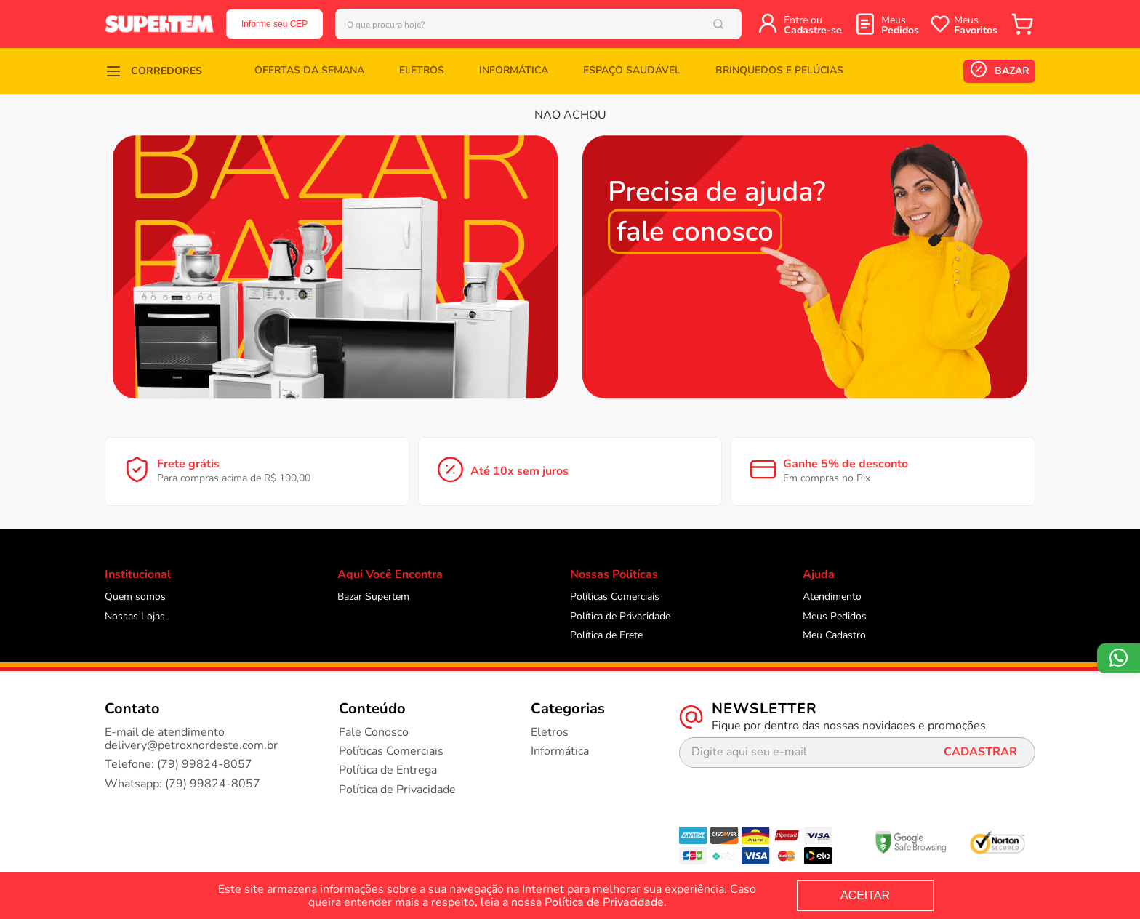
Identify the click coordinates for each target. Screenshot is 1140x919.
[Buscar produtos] (737, 24)
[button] (153, 71)
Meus (900, 25)
